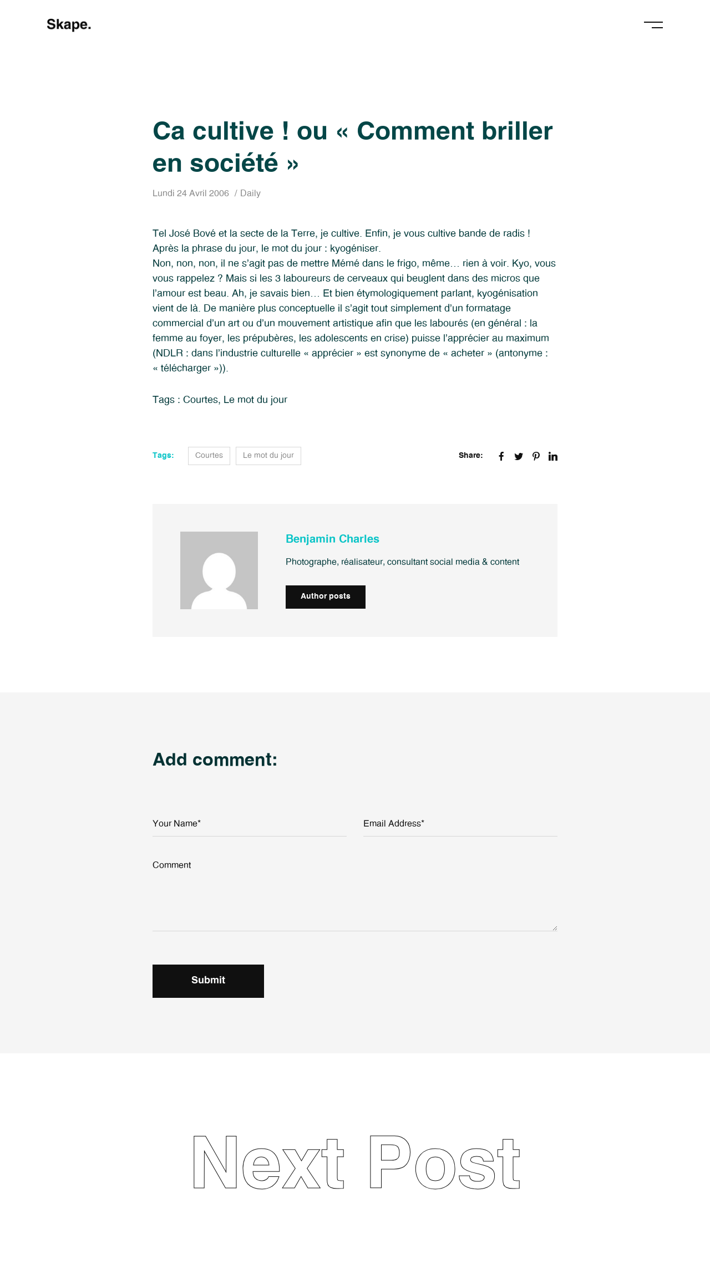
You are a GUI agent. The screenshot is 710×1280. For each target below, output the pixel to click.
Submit (208, 981)
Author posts (326, 596)
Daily (250, 193)
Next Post (355, 1166)
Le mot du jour (255, 400)
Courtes (200, 400)
